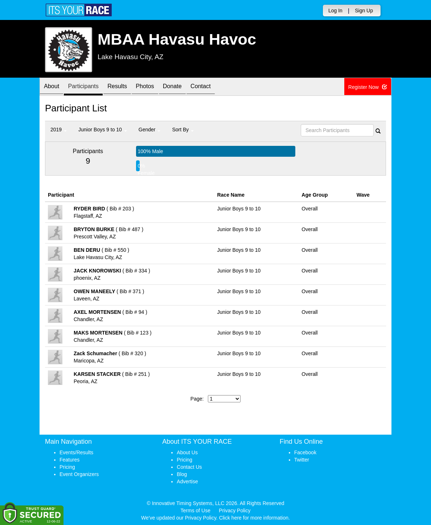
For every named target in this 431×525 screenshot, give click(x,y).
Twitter (301, 460)
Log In (335, 10)
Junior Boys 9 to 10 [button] (102, 129)
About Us (187, 452)
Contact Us (189, 467)
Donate (188, 87)
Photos (157, 87)
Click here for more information (253, 518)
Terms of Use (195, 510)
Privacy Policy (234, 510)
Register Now (368, 87)
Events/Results (76, 452)
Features (69, 460)
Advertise (187, 481)
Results (126, 87)
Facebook (305, 452)
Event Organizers (79, 474)
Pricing (67, 467)
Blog (182, 474)
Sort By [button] (183, 129)
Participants (89, 87)
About (53, 87)
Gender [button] (150, 129)
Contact (220, 87)
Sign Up (364, 10)
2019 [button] (58, 129)
